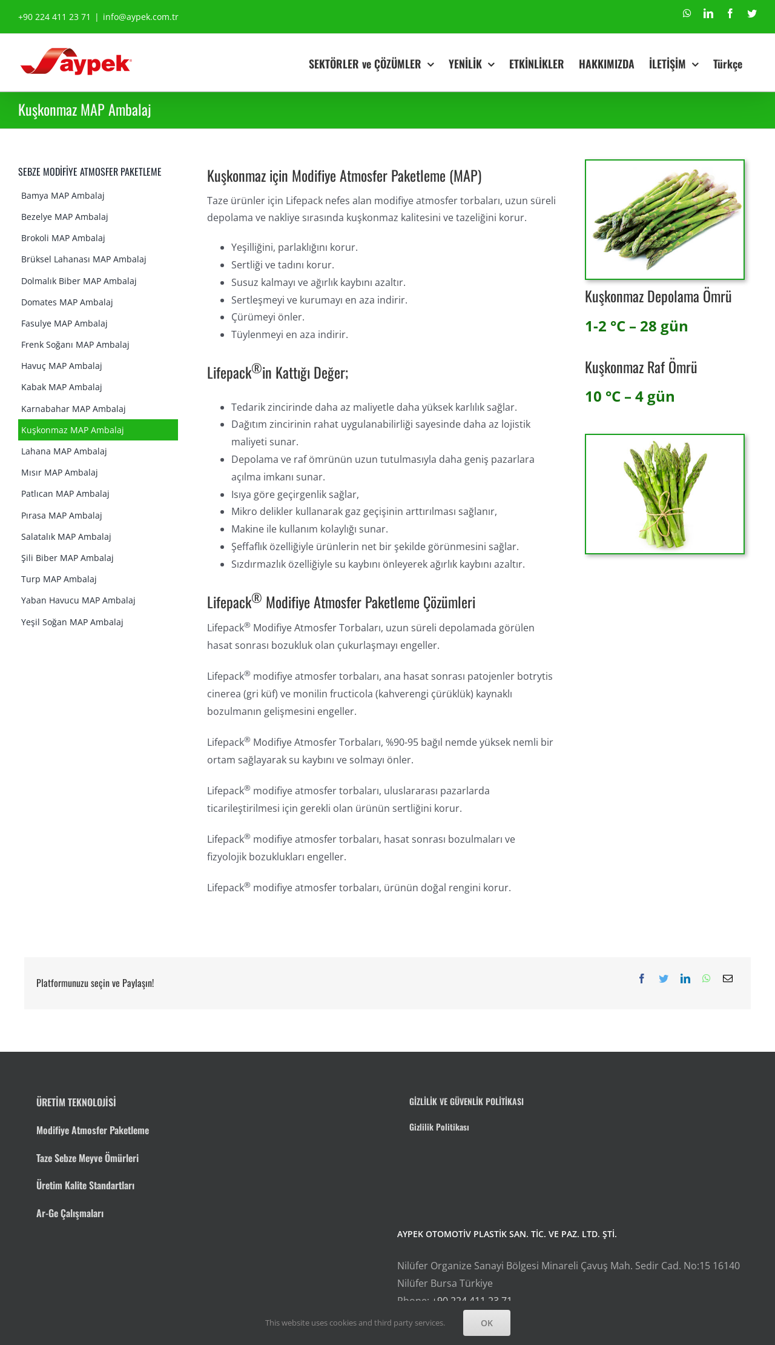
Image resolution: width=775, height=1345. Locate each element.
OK (487, 1323)
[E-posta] (728, 979)
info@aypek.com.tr (141, 16)
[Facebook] (642, 979)
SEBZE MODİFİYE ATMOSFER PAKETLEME (90, 171)
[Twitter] (663, 979)
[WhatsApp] (706, 979)
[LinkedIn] (685, 979)
